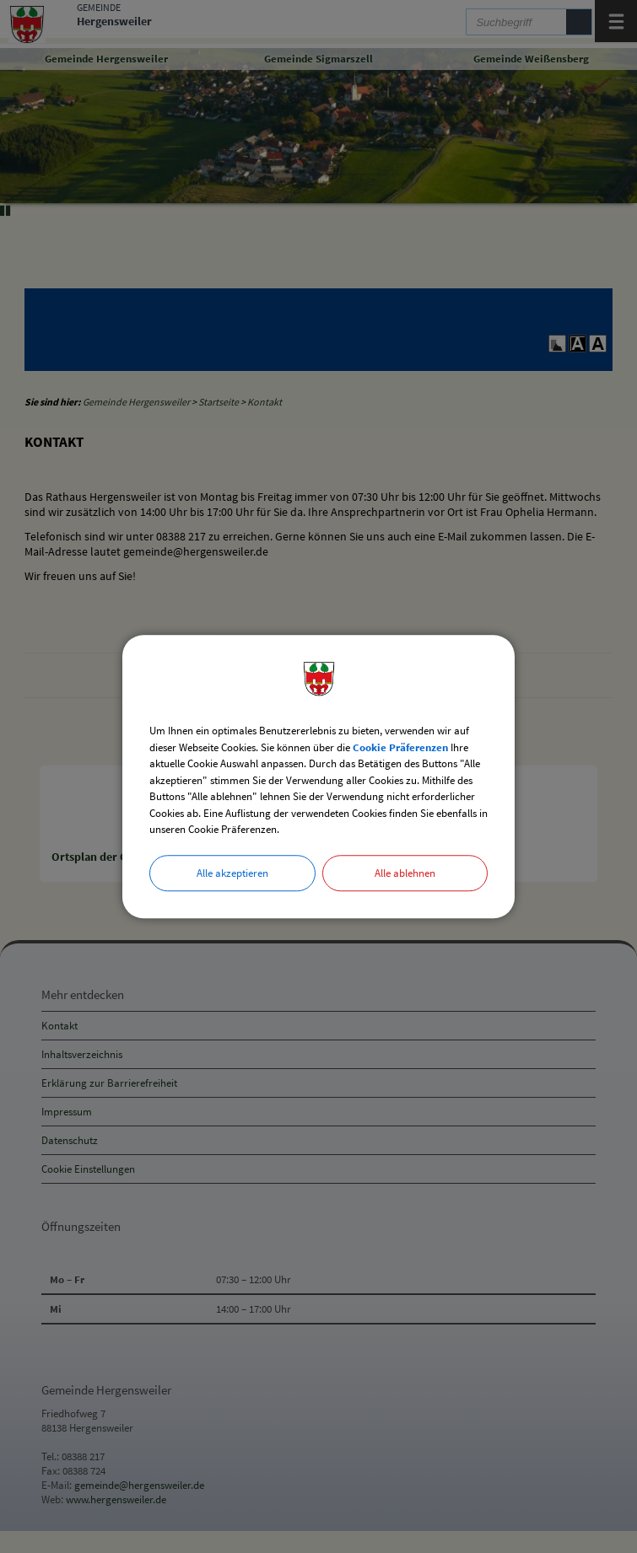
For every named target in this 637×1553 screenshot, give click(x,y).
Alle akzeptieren (232, 873)
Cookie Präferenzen (400, 747)
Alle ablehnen (405, 873)
